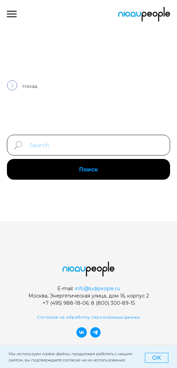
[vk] (81, 336)
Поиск (88, 169)
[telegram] (95, 336)
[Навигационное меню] (12, 14)
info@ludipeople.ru (97, 288)
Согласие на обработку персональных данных (88, 317)
